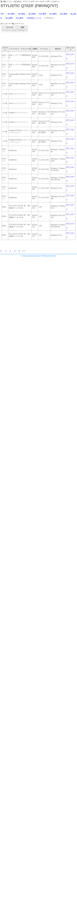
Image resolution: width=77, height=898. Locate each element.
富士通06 (63, 14)
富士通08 (9, 18)
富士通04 (42, 14)
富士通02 (21, 14)
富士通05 (53, 14)
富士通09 (19, 18)
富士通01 (11, 14)
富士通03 (32, 14)
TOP (2, 14)
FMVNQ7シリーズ (34, 18)
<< (1, 251)
